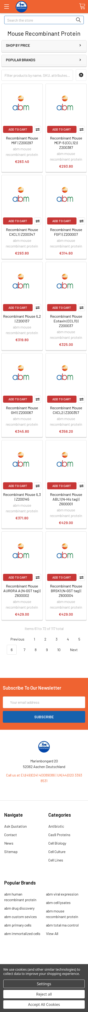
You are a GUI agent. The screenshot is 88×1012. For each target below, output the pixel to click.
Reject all (44, 994)
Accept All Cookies (44, 1004)
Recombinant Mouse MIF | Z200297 (22, 140)
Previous (14, 639)
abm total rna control (62, 925)
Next (76, 649)
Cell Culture (56, 851)
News (8, 843)
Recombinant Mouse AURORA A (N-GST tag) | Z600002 (22, 591)
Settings (44, 983)
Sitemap (11, 851)
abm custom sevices (20, 916)
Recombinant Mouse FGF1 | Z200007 (66, 231)
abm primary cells (17, 925)
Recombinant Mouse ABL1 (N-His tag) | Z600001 (66, 499)
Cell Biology (57, 843)
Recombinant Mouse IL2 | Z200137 (22, 318)
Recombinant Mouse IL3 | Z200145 (22, 496)
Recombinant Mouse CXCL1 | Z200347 (22, 231)
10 (59, 649)
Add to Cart (17, 129)
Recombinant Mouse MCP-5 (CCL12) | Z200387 (66, 143)
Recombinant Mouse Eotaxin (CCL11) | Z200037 (66, 321)
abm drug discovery (19, 908)
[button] (81, 75)
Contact (10, 834)
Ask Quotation (15, 826)
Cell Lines (55, 860)
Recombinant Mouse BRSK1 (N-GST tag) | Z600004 (66, 591)
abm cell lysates (58, 902)
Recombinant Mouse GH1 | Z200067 (22, 410)
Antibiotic (56, 826)
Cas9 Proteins (59, 834)
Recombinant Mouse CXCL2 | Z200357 (66, 410)
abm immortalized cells (22, 933)
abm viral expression (62, 894)
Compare (37, 129)
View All (52, 933)
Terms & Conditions (44, 959)
